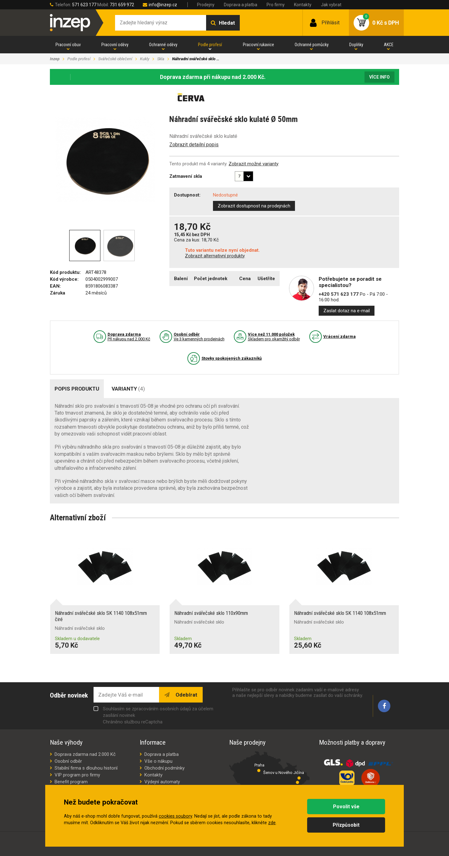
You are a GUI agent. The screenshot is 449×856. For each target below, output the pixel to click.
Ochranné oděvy (163, 44)
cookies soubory (175, 816)
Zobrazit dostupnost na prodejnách (254, 206)
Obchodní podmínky (164, 768)
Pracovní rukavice (258, 44)
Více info (379, 77)
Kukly (144, 58)
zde (272, 822)
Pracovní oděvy (114, 44)
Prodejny (206, 4)
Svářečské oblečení (115, 58)
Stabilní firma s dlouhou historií (86, 768)
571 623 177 (84, 4)
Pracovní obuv (68, 44)
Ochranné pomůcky (312, 44)
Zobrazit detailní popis (194, 145)
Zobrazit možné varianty (253, 164)
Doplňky (356, 44)
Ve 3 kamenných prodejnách (199, 336)
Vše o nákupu (158, 761)
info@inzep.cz (163, 4)
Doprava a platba (240, 4)
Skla (160, 58)
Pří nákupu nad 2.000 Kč (129, 336)
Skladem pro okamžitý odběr (274, 336)
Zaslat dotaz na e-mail (346, 311)
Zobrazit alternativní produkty (215, 256)
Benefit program (71, 782)
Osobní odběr (68, 761)
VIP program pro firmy (77, 775)
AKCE (388, 44)
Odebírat (185, 695)
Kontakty (302, 4)
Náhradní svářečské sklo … (195, 58)
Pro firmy (276, 4)
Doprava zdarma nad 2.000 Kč (85, 754)
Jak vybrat (331, 4)
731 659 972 (122, 4)
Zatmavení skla (185, 176)
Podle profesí (210, 44)
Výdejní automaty (162, 782)
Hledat (227, 23)
